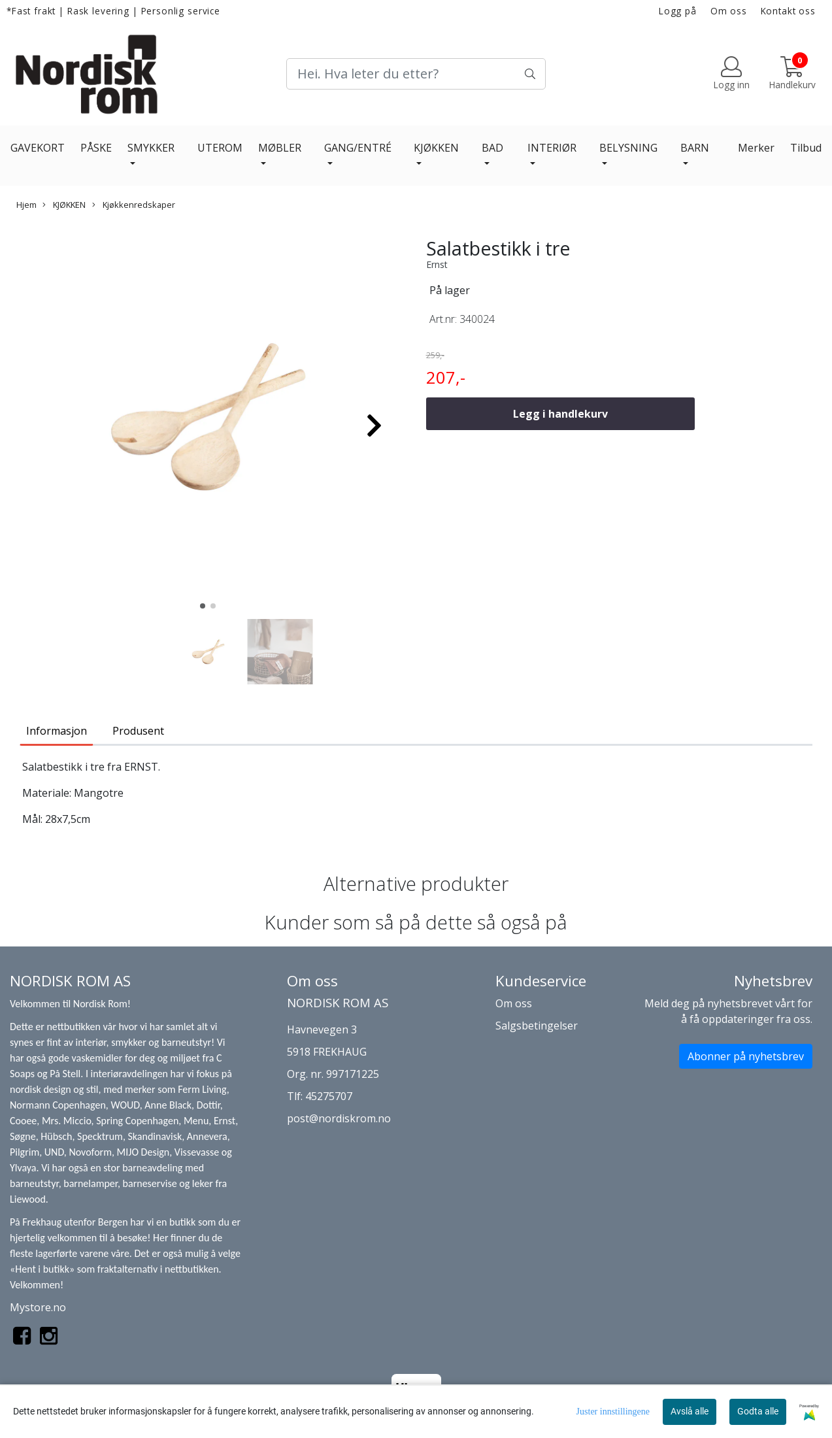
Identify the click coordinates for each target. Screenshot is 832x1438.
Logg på (678, 11)
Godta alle (757, 1411)
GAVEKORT (37, 148)
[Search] (416, 74)
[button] (202, 606)
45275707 (328, 1096)
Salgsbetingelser (536, 1025)
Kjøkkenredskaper (133, 204)
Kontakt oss (788, 11)
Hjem (26, 204)
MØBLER (279, 148)
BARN (694, 148)
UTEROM (219, 148)
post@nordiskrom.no (339, 1118)
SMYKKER (151, 148)
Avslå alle (689, 1411)
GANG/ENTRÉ (357, 148)
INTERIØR (551, 148)
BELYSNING (628, 148)
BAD (492, 148)
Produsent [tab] (138, 731)
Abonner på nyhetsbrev (746, 1056)
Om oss (728, 11)
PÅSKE (96, 148)
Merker (756, 148)
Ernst (437, 264)
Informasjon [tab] (56, 731)
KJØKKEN (436, 148)
